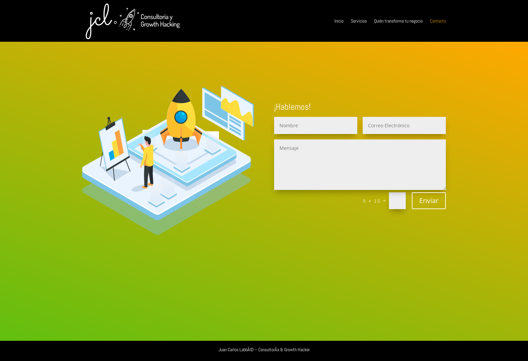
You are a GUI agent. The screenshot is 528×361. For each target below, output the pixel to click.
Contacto (438, 21)
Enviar (428, 200)
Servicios (359, 21)
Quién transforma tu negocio (398, 21)
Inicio (338, 21)
